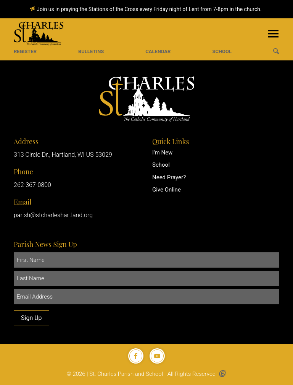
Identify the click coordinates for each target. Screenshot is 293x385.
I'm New (162, 152)
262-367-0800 (32, 184)
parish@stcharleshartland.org (53, 215)
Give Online (166, 189)
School (161, 164)
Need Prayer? (169, 177)
